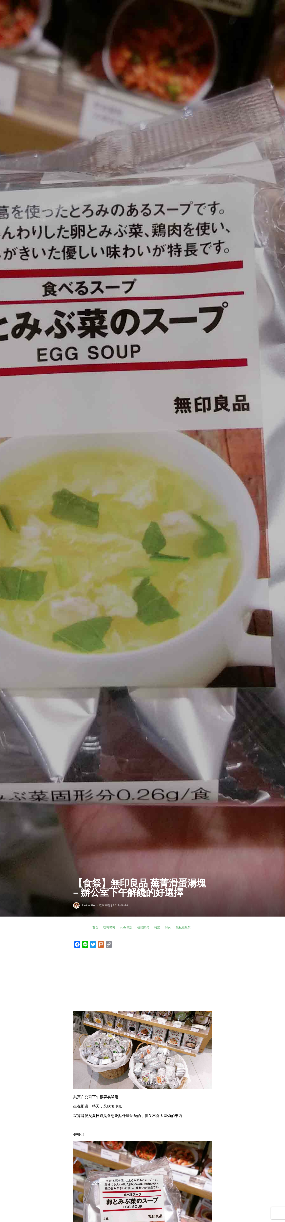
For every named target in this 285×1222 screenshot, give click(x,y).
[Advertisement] (142, 979)
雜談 (157, 927)
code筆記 (126, 927)
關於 (168, 927)
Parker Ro (88, 905)
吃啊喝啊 (104, 905)
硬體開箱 (143, 927)
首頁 (95, 927)
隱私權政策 (183, 927)
